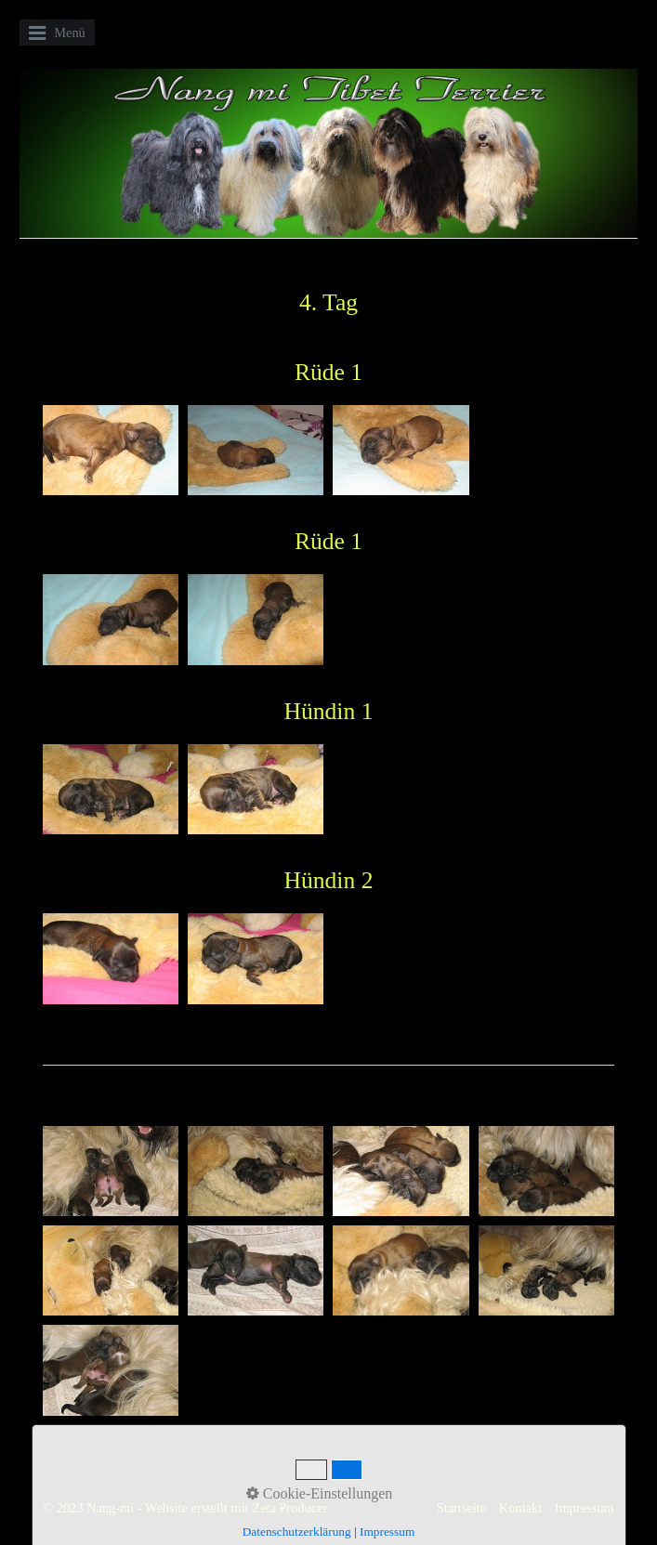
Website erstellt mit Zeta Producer (236, 1507)
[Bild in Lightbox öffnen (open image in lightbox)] (110, 450)
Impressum (584, 1507)
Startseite (462, 1507)
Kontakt (520, 1507)
